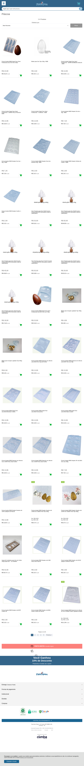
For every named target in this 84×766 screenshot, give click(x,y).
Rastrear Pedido (11, 702)
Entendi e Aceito (12, 761)
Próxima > (49, 652)
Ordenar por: (35, 22)
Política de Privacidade (26, 757)
